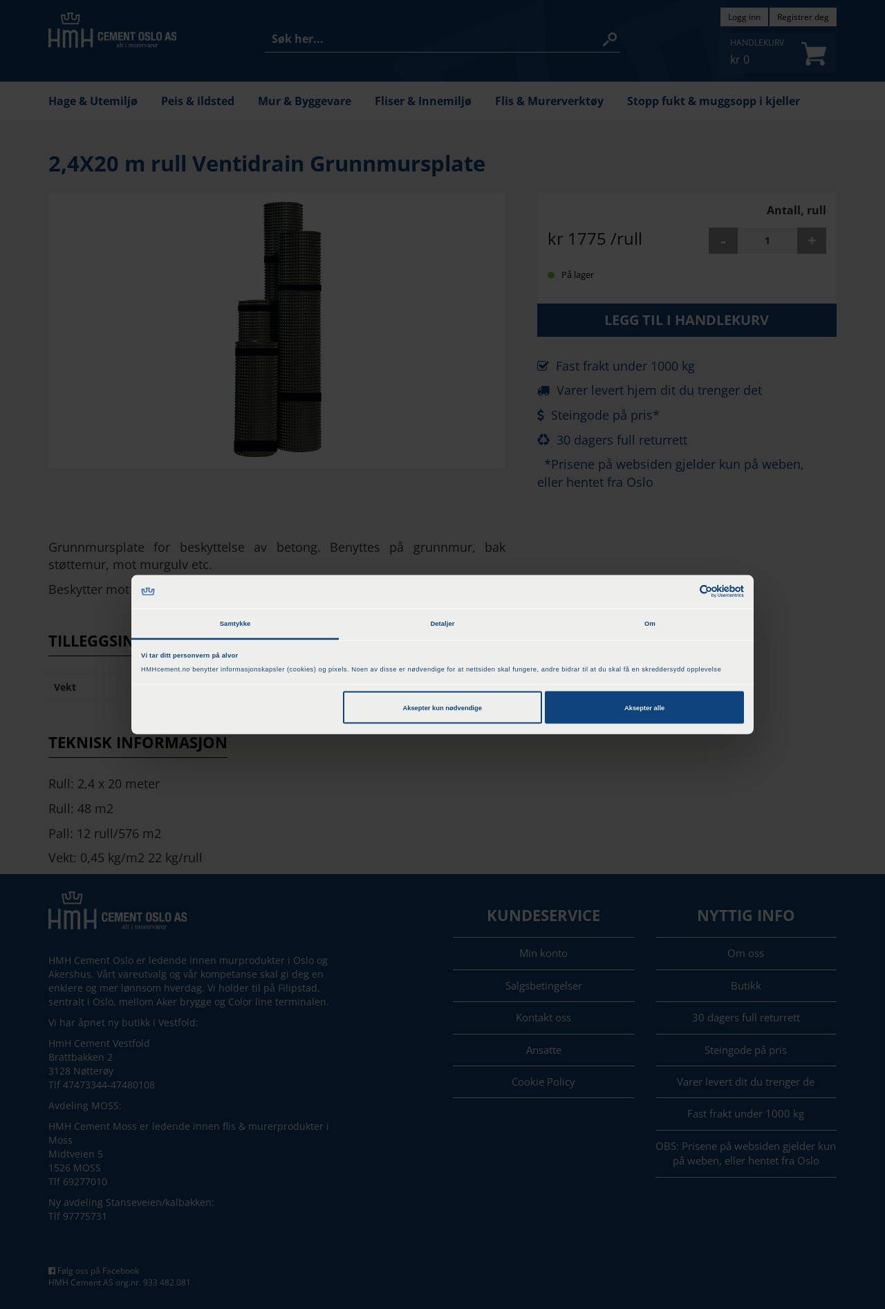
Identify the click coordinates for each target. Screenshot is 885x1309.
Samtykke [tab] (235, 623)
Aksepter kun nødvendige (441, 707)
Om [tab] (649, 623)
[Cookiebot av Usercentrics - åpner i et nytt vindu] (683, 591)
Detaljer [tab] (442, 623)
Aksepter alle (644, 707)
